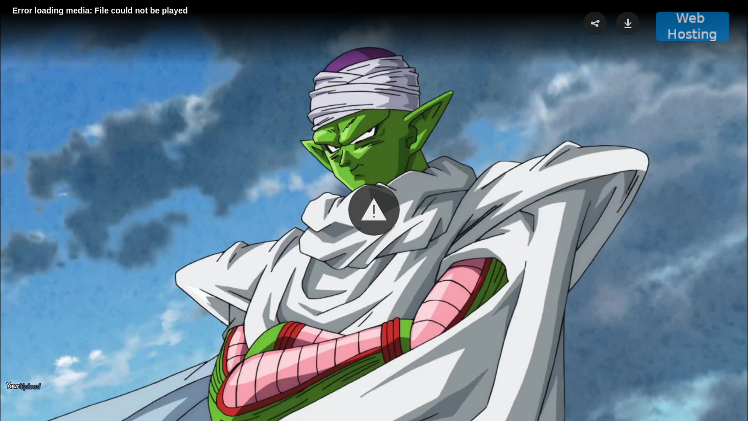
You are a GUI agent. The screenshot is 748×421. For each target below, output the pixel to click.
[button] (374, 210)
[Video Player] (374, 210)
